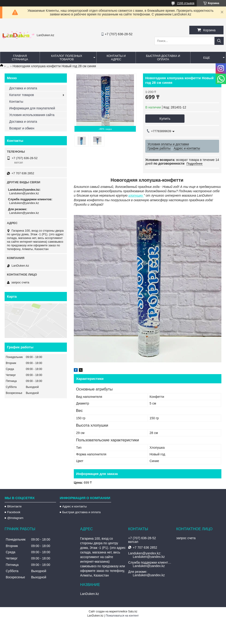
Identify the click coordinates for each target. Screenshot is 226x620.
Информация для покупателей (32, 108)
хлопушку (136, 195)
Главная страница (20, 57)
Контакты (16, 101)
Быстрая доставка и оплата (81, 512)
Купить (164, 118)
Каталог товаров (21, 95)
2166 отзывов (185, 3)
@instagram (15, 518)
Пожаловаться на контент (122, 615)
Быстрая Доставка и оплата (163, 57)
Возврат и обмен (21, 128)
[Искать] (219, 41)
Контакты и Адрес (116, 57)
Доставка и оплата (23, 88)
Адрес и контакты (74, 506)
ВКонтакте (14, 506)
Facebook (13, 512)
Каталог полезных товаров (66, 57)
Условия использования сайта (31, 115)
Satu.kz (132, 611)
